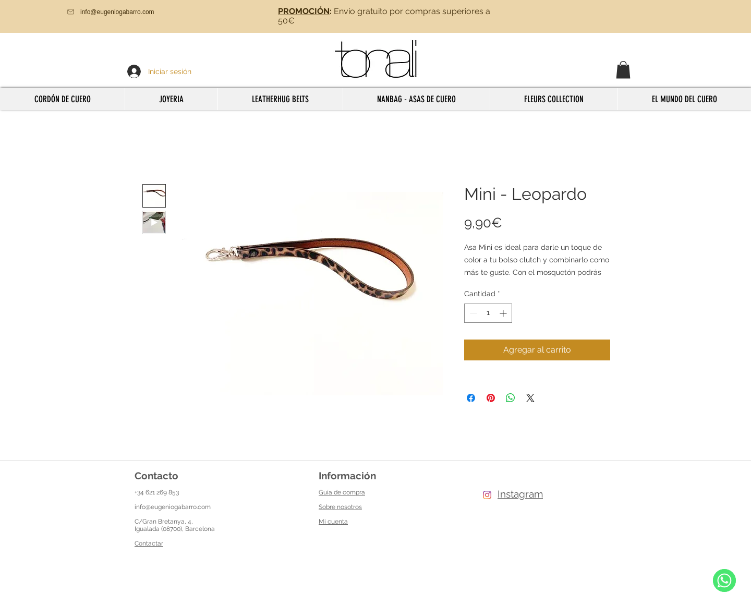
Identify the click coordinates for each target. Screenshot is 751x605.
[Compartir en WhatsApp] (510, 398)
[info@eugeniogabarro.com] (125, 11)
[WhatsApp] (724, 580)
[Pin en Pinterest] (490, 398)
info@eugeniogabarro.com (173, 507)
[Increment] (504, 313)
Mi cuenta (333, 521)
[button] (623, 69)
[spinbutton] (488, 313)
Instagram (520, 494)
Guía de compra (342, 492)
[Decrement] (472, 313)
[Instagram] (487, 495)
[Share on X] (530, 398)
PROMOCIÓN (304, 11)
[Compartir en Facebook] (471, 398)
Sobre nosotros (340, 507)
